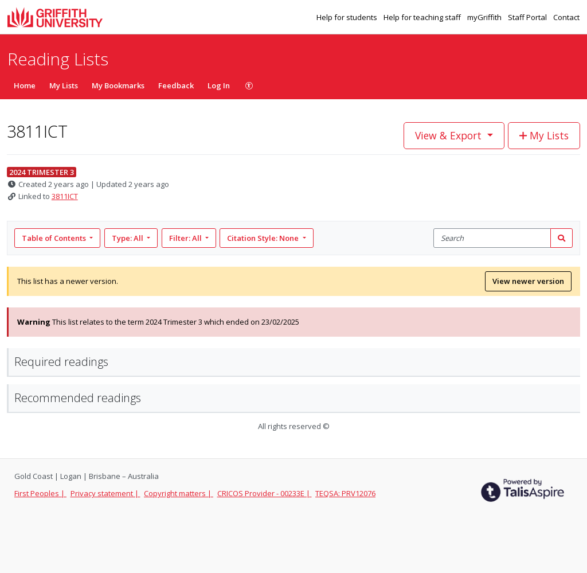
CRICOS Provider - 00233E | (264, 493)
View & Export (449, 135)
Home (25, 85)
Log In (219, 85)
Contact (566, 17)
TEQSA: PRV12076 (345, 493)
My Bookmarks (118, 85)
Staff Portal (528, 17)
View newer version (528, 281)
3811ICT (65, 196)
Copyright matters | (178, 493)
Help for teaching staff (423, 17)
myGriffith (485, 17)
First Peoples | (40, 493)
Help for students (347, 17)
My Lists (63, 85)
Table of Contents (55, 238)
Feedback (176, 85)
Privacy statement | (105, 493)
